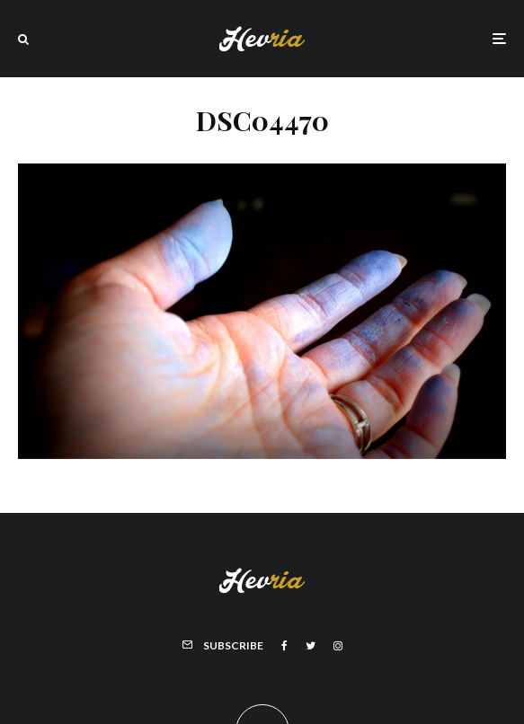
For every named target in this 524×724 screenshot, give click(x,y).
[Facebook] (284, 645)
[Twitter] (310, 645)
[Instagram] (337, 645)
